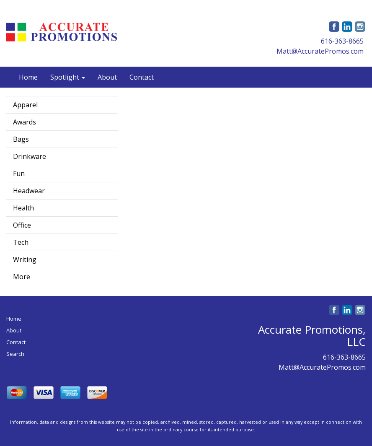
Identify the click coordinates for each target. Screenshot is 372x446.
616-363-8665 (342, 41)
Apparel (25, 104)
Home (28, 77)
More (21, 276)
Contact (141, 77)
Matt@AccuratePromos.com (320, 51)
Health (23, 208)
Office (22, 225)
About (107, 77)
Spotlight (67, 77)
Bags (21, 139)
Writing (24, 259)
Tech (20, 242)
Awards (24, 122)
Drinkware (29, 156)
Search (15, 354)
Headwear (29, 190)
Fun (19, 173)
